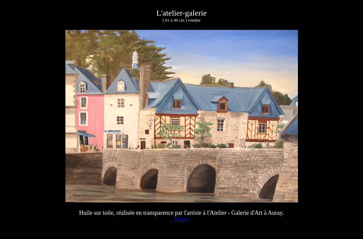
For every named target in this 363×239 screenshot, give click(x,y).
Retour (181, 219)
